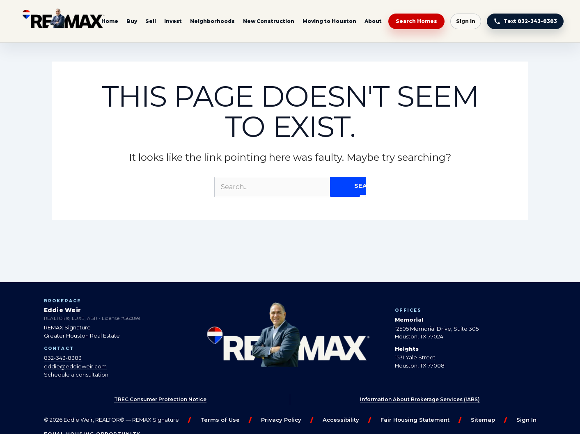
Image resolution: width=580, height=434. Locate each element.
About (373, 21)
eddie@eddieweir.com (75, 366)
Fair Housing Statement (415, 419)
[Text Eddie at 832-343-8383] (525, 21)
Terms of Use (220, 419)
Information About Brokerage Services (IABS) (420, 399)
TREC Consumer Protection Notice (160, 399)
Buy (131, 21)
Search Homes (416, 21)
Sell (150, 21)
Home (109, 21)
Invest (173, 21)
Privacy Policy (281, 419)
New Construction (268, 21)
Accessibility (341, 419)
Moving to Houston (329, 21)
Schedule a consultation (76, 374)
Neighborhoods (212, 21)
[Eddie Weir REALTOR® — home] (63, 21)
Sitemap (483, 419)
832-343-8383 (63, 357)
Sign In (465, 21)
